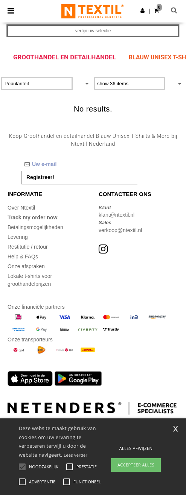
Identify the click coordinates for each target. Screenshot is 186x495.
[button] (142, 11)
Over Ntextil (21, 208)
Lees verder (75, 455)
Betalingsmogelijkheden (35, 227)
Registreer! (40, 177)
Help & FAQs (23, 257)
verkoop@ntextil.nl (120, 230)
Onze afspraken (26, 266)
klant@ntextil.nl (116, 215)
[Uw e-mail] (79, 164)
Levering (18, 237)
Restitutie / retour (28, 247)
